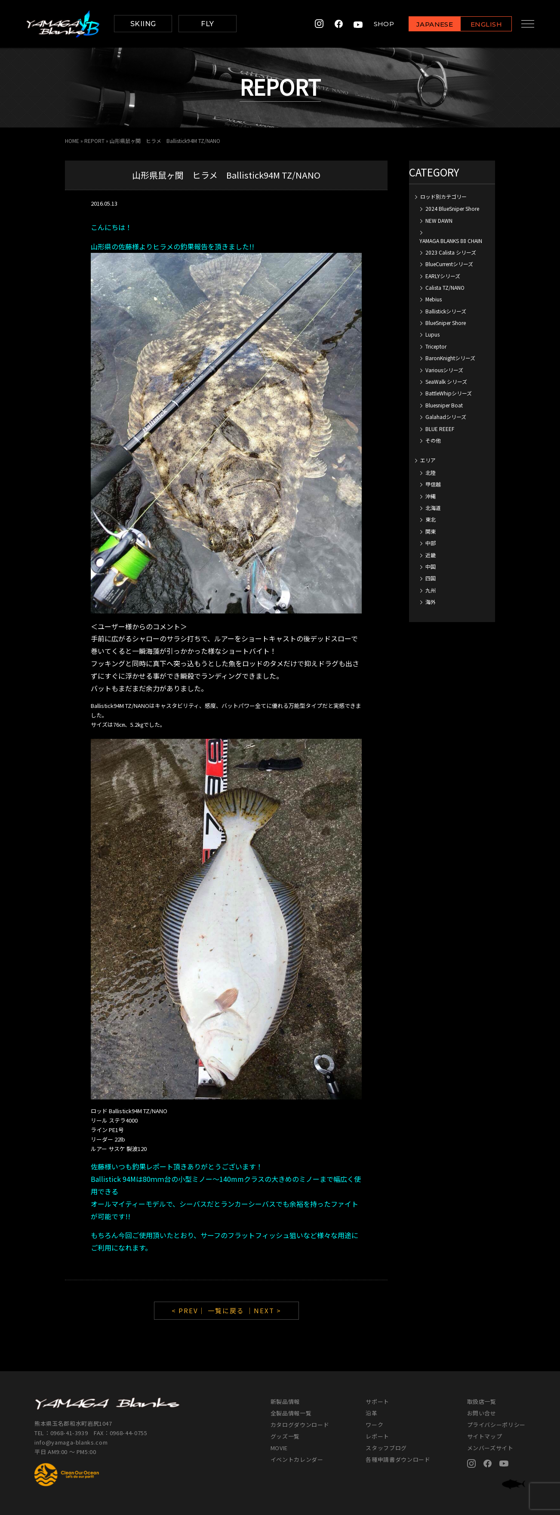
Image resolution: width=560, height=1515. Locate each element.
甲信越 (433, 484)
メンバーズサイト (490, 1448)
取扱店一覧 (481, 1401)
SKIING (143, 24)
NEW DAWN (438, 220)
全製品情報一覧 (291, 1413)
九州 (430, 590)
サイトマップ (484, 1436)
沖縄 (430, 496)
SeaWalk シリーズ (446, 381)
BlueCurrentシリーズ (449, 263)
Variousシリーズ (444, 369)
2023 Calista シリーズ (450, 252)
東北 (430, 519)
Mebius (433, 299)
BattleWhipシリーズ (448, 393)
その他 (433, 440)
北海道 (433, 507)
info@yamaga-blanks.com (71, 1442)
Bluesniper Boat (444, 405)
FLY (207, 24)
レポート (377, 1436)
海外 (430, 601)
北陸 (430, 472)
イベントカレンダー (297, 1459)
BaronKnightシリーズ (450, 357)
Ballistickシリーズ (445, 311)
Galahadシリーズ (445, 416)
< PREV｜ (190, 1310)
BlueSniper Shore (445, 322)
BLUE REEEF (439, 428)
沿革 (371, 1413)
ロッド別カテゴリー (443, 196)
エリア (428, 460)
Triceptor (435, 346)
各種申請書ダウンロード (398, 1459)
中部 (430, 542)
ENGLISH (480, 24)
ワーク (374, 1425)
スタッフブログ (386, 1448)
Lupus (432, 334)
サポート (377, 1401)
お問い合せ (481, 1413)
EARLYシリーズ (442, 275)
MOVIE (279, 1448)
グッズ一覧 (285, 1436)
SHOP (378, 24)
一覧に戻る (226, 1310)
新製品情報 (285, 1401)
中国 (430, 566)
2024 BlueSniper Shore (452, 208)
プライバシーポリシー (496, 1425)
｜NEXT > (263, 1310)
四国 (430, 578)
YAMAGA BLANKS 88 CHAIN (450, 240)
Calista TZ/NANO (445, 287)
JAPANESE (428, 24)
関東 (430, 531)
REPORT (94, 140)
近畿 (430, 555)
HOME (72, 140)
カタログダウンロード (300, 1425)
